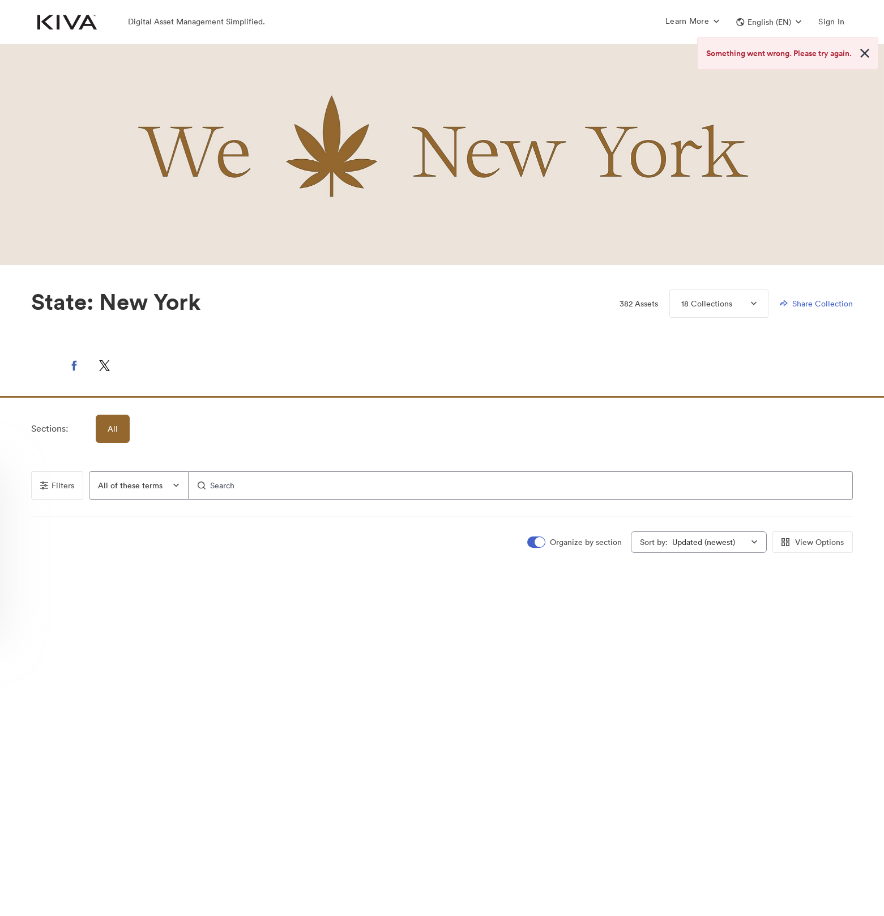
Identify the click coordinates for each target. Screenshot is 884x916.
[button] (769, 22)
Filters (57, 485)
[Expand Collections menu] (744, 304)
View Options (812, 542)
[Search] (521, 485)
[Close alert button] (865, 53)
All (113, 429)
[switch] (575, 542)
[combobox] (139, 485)
